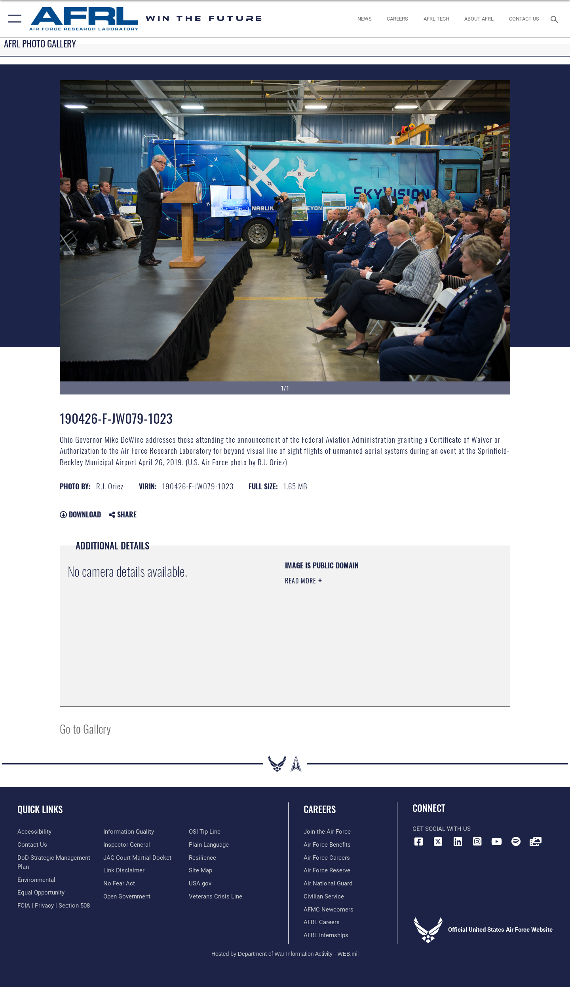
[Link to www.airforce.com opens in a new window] (327, 831)
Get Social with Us (441, 828)
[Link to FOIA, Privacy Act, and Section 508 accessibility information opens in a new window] (53, 905)
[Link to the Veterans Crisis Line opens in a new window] (215, 896)
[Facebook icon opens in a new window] (418, 841)
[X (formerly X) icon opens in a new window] (438, 841)
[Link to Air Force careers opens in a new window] (327, 857)
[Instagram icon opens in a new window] (477, 841)
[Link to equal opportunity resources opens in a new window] (41, 892)
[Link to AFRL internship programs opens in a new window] (326, 935)
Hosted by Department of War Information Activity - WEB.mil (285, 954)
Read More (301, 580)
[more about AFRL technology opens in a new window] (436, 18)
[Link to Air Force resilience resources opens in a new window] (202, 857)
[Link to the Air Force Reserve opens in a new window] (327, 870)
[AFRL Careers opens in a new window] (397, 18)
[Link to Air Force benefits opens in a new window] (327, 844)
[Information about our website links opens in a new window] (123, 870)
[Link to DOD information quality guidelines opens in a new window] (128, 831)
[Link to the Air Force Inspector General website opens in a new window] (126, 844)
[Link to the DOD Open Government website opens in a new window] (126, 896)
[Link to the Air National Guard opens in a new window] (328, 883)
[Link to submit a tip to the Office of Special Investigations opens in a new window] (204, 831)
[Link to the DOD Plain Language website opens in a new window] (209, 844)
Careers (320, 809)
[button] (13, 19)
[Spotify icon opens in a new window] (516, 841)
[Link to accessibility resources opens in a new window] (34, 831)
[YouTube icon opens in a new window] (497, 841)
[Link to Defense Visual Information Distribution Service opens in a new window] (536, 841)
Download (80, 514)
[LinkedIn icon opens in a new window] (458, 841)
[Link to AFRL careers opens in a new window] (322, 922)
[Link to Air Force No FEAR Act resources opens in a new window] (119, 883)
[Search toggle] (555, 18)
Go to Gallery (85, 728)
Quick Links (40, 809)
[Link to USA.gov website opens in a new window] (200, 883)
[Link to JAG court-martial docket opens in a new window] (137, 857)
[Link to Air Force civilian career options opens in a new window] (324, 896)
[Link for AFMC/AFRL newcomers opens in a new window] (328, 909)
